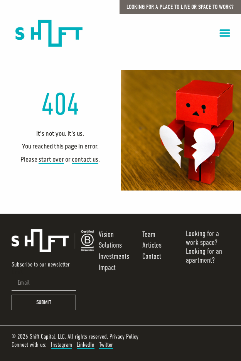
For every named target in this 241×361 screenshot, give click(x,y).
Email (17, 272)
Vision (106, 234)
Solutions (110, 245)
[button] (224, 33)
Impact (107, 267)
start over (51, 159)
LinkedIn (85, 344)
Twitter (106, 344)
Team (148, 234)
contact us (85, 159)
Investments (114, 256)
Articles (152, 245)
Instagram (61, 344)
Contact (151, 256)
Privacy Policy (124, 336)
